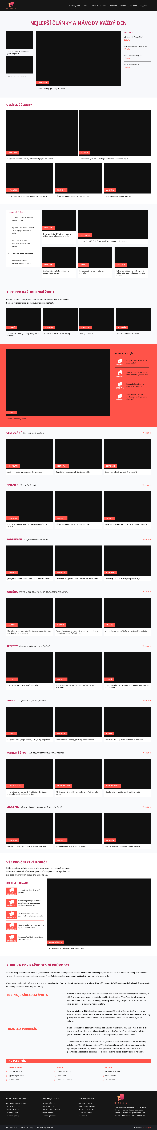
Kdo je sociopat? (48, 1106)
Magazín (143, 6)
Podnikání (113, 6)
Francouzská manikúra (86, 1106)
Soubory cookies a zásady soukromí (40, 1127)
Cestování (133, 6)
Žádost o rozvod (12, 1109)
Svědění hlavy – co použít (51, 1109)
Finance (123, 6)
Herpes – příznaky (48, 1116)
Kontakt (22, 1127)
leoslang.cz (147, 1127)
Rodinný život (74, 6)
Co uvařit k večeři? (84, 1113)
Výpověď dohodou (13, 1106)
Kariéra (103, 6)
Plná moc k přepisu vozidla (16, 1103)
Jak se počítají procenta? (87, 1109)
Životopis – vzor (12, 1113)
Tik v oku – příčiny (12, 1116)
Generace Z (82, 1116)
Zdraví (85, 6)
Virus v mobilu (47, 1113)
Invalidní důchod (48, 1103)
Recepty (94, 6)
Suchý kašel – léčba (85, 1103)
